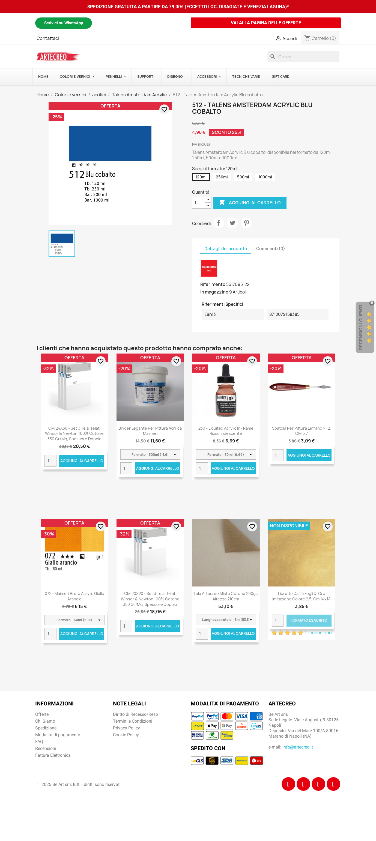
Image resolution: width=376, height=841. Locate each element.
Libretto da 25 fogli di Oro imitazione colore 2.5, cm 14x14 (301, 596)
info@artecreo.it (297, 747)
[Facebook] (288, 784)
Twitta (232, 222)
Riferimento (212, 284)
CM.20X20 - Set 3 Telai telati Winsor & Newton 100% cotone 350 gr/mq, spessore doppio (150, 599)
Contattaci (48, 38)
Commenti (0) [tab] (270, 249)
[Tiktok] (318, 784)
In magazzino (214, 292)
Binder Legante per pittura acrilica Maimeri (150, 431)
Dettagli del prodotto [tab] (225, 249)
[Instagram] (303, 784)
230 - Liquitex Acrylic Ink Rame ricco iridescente (225, 431)
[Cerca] (303, 56)
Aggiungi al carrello (250, 202)
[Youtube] (333, 784)
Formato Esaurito (309, 620)
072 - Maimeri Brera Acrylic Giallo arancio (74, 596)
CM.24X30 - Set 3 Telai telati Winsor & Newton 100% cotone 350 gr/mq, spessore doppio (74, 434)
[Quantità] (198, 203)
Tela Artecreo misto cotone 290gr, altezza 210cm (225, 596)
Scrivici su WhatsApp (63, 22)
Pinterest (246, 222)
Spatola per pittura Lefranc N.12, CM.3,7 (301, 431)
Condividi (218, 222)
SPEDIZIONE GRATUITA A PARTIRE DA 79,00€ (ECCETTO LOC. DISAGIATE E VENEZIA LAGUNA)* (188, 6)
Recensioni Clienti (361, 327)
